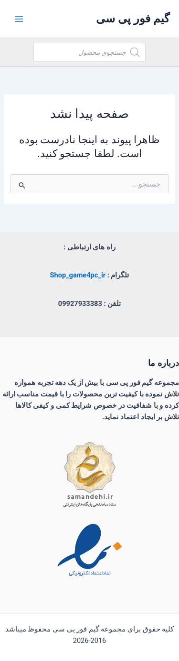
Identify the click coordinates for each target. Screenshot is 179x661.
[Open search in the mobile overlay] (89, 52)
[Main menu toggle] (19, 18)
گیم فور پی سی (132, 18)
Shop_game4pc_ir (78, 275)
